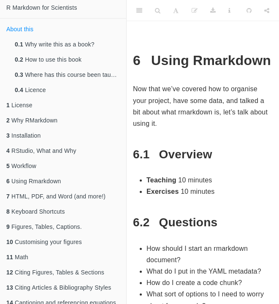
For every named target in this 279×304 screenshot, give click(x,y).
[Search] (158, 10)
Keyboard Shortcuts (35, 211)
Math (17, 257)
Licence (30, 90)
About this (19, 29)
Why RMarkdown (31, 120)
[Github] (249, 10)
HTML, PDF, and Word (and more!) (56, 196)
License (19, 105)
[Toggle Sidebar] (139, 10)
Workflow (21, 166)
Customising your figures (44, 242)
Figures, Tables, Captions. (44, 226)
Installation (23, 135)
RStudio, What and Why (41, 150)
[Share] (267, 10)
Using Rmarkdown (33, 181)
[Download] (213, 10)
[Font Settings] (176, 10)
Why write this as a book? (55, 44)
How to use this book (48, 59)
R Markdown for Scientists (41, 7)
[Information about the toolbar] (229, 10)
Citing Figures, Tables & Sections (55, 272)
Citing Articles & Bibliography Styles (58, 287)
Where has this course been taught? (69, 74)
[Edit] (194, 10)
